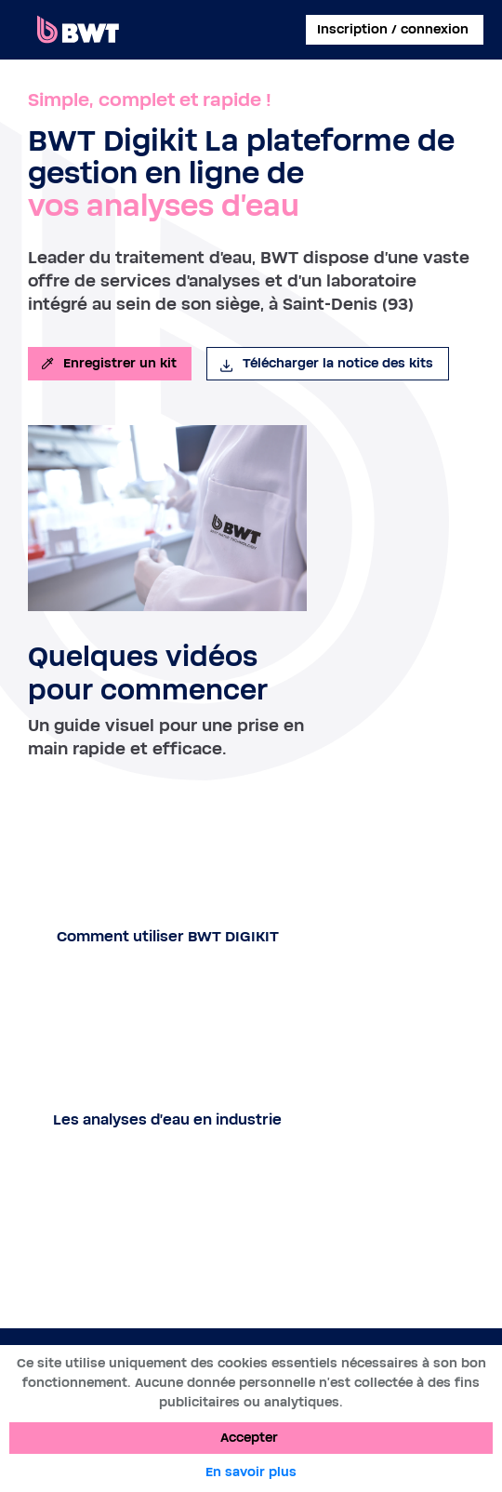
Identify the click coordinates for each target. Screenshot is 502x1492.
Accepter (249, 1438)
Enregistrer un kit (108, 363)
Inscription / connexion (393, 29)
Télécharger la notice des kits (325, 363)
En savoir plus (251, 1472)
